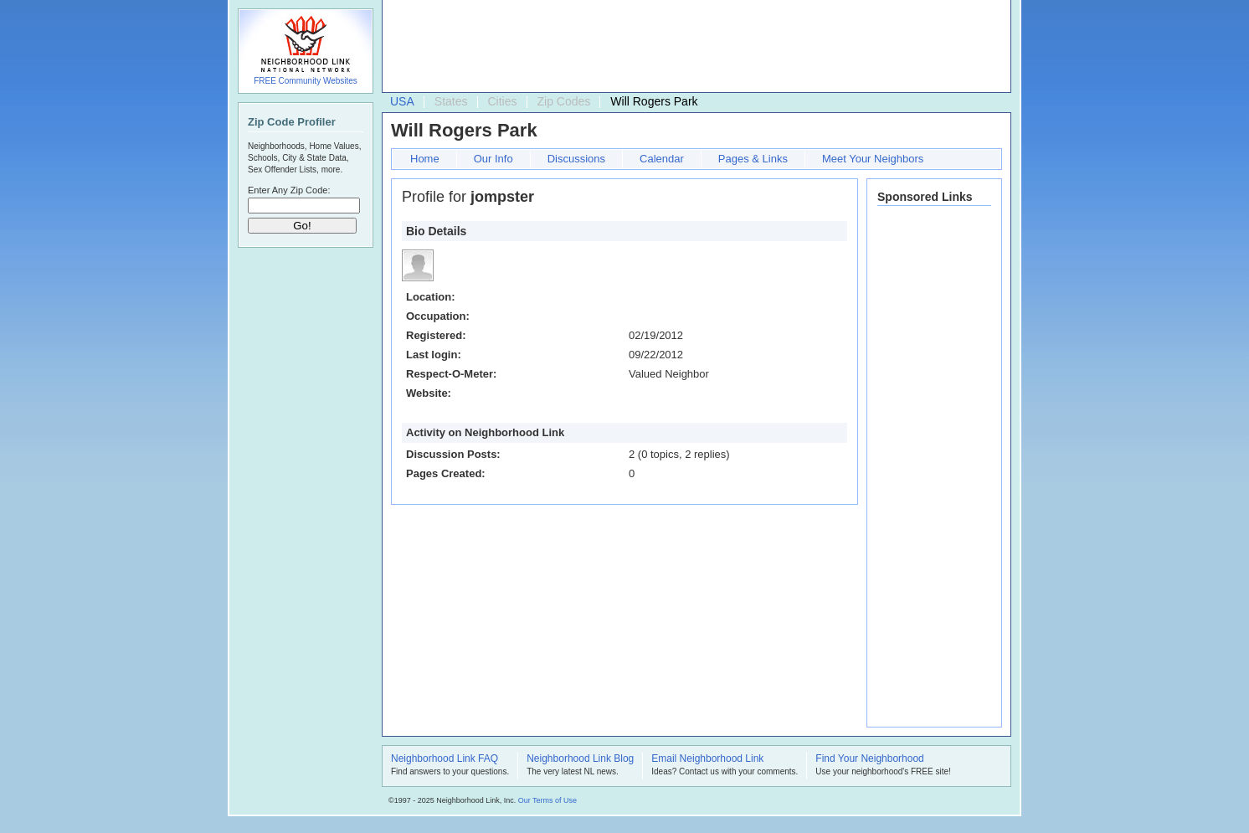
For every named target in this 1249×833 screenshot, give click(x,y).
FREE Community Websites (305, 80)
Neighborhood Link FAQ (444, 759)
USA (402, 101)
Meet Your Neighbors (872, 158)
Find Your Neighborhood (869, 759)
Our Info (493, 158)
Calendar (662, 158)
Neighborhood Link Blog (580, 759)
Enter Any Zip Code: (289, 190)
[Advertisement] (692, 47)
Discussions (576, 158)
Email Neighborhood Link (707, 759)
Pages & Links (753, 158)
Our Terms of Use (547, 800)
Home (424, 158)
